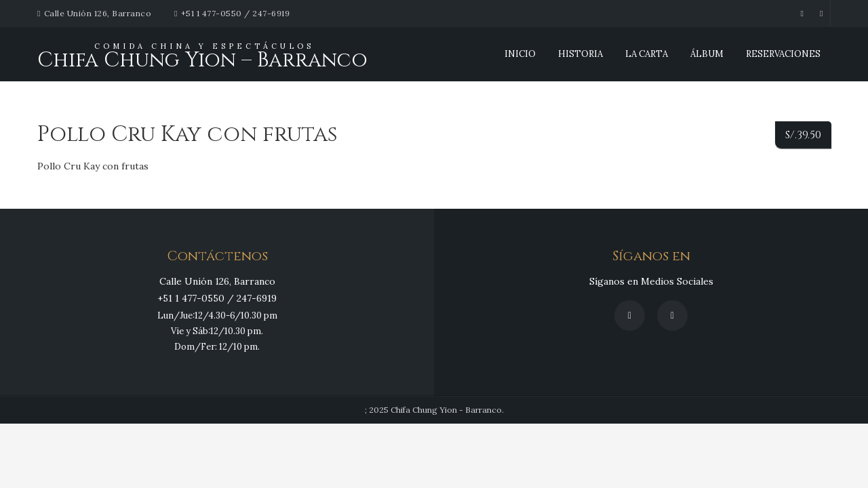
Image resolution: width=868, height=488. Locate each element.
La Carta (646, 54)
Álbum (707, 54)
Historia (580, 54)
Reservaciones (783, 54)
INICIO (520, 54)
